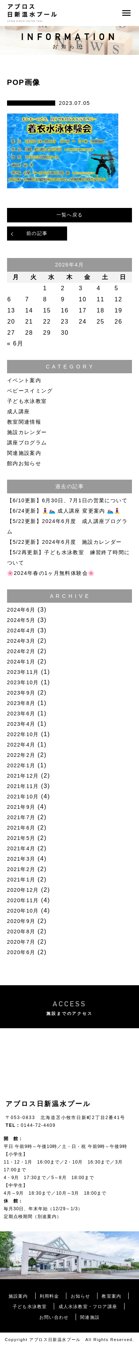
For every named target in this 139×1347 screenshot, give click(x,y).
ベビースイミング (30, 391)
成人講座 (18, 411)
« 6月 (15, 343)
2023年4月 (21, 724)
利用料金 (49, 1296)
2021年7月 (21, 817)
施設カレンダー (27, 432)
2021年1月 (21, 880)
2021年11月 (23, 786)
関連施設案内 (24, 453)
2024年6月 (21, 610)
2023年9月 (21, 693)
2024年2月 (21, 651)
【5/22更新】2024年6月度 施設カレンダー (64, 542)
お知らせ (80, 1296)
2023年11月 (23, 672)
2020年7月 (21, 942)
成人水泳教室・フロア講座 (88, 1306)
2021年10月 (23, 797)
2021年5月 (21, 838)
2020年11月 (23, 900)
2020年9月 (21, 921)
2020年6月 (21, 952)
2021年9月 (21, 807)
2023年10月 (23, 682)
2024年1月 (21, 662)
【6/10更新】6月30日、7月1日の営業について (67, 500)
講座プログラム (27, 443)
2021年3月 (21, 859)
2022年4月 (21, 745)
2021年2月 (21, 869)
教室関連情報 (24, 422)
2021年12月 (23, 776)
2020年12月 (23, 890)
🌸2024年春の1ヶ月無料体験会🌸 (51, 573)
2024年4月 (21, 630)
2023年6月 (21, 713)
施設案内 (18, 1296)
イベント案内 (24, 380)
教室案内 (111, 1296)
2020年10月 (23, 911)
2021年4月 (21, 848)
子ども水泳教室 (27, 401)
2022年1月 (21, 765)
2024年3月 (21, 641)
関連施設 (90, 1317)
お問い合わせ (54, 1317)
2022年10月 (23, 734)
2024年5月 (21, 620)
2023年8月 (21, 703)
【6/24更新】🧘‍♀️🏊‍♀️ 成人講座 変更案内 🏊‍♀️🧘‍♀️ (64, 511)
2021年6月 (21, 828)
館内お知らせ (24, 463)
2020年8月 (21, 931)
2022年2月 (21, 755)
